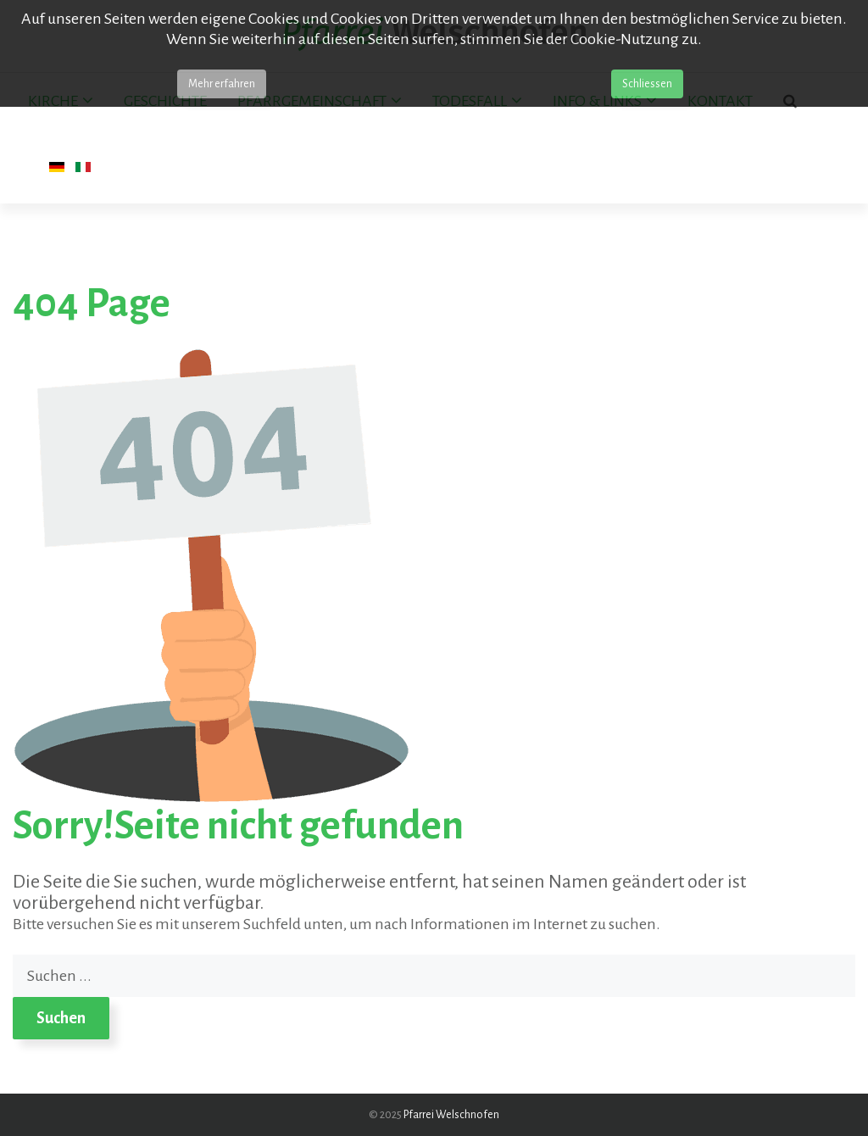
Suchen (61, 1018)
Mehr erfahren (221, 84)
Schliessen (647, 84)
